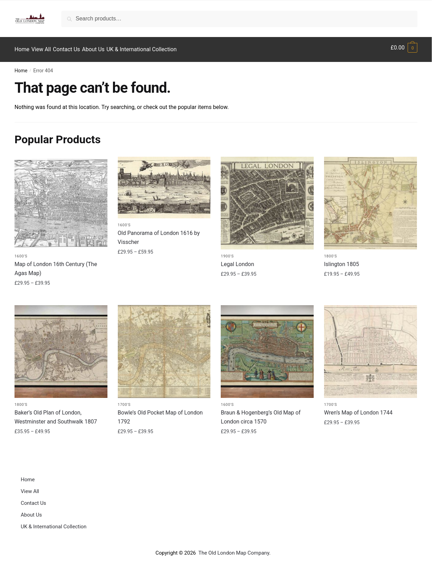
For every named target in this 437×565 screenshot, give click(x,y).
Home (21, 67)
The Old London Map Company (233, 549)
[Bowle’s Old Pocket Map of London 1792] (164, 347)
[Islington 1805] (370, 199)
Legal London (237, 260)
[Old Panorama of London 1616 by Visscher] (164, 184)
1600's (21, 252)
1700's (124, 401)
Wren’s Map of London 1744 (358, 408)
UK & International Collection (53, 523)
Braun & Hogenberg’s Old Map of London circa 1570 (261, 413)
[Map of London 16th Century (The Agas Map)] (61, 199)
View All (30, 487)
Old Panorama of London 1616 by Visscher (159, 234)
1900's (227, 252)
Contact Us (33, 499)
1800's (330, 252)
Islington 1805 (341, 260)
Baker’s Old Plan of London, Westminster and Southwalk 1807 (56, 413)
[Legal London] (267, 199)
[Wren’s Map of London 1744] (370, 347)
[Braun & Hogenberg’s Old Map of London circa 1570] (267, 347)
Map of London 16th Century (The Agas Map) (56, 265)
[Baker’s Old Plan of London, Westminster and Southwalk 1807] (61, 347)
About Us (31, 511)
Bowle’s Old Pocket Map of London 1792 (160, 413)
